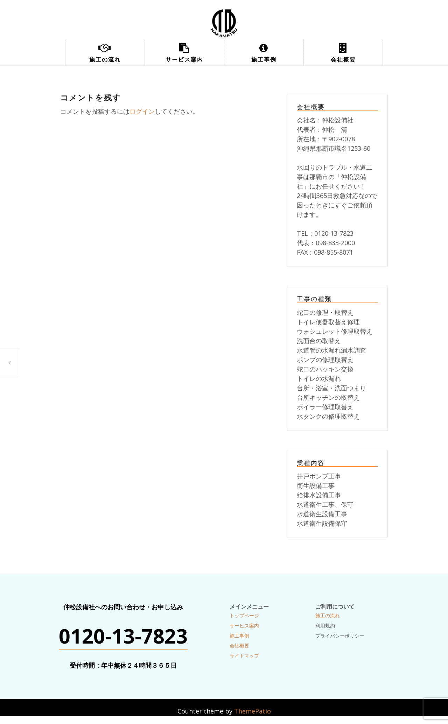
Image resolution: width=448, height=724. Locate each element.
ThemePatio (252, 711)
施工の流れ (105, 59)
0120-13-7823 (123, 636)
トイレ (9, 362)
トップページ (244, 615)
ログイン (142, 111)
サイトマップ (244, 655)
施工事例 (263, 59)
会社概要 (343, 59)
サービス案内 (184, 59)
